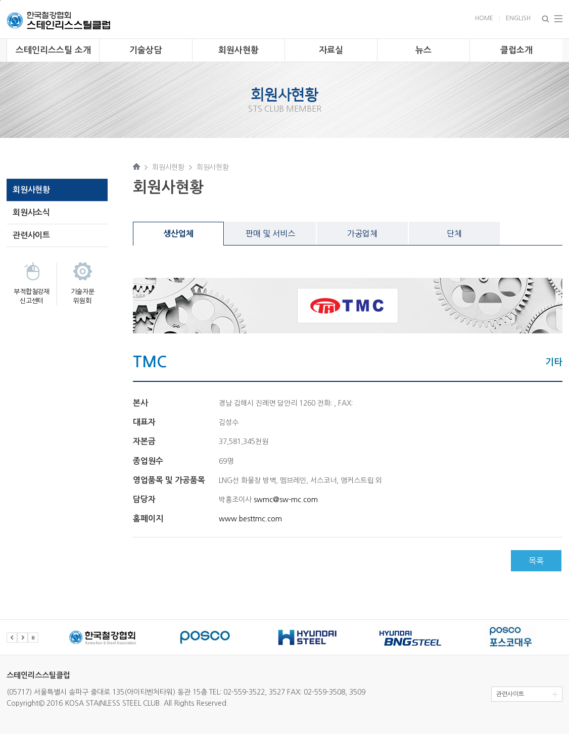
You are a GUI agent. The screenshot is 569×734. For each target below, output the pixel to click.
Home (484, 18)
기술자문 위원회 (82, 296)
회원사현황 (238, 50)
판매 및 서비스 (270, 233)
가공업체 (362, 233)
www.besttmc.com (250, 518)
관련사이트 (31, 235)
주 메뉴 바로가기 (0, 0)
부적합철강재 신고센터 (32, 296)
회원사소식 (31, 212)
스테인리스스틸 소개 (53, 50)
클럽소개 (516, 50)
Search (545, 19)
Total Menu (558, 18)
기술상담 (145, 50)
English (518, 18)
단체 (454, 233)
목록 (536, 561)
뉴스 (423, 50)
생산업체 (178, 233)
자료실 (331, 50)
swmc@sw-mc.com (286, 499)
